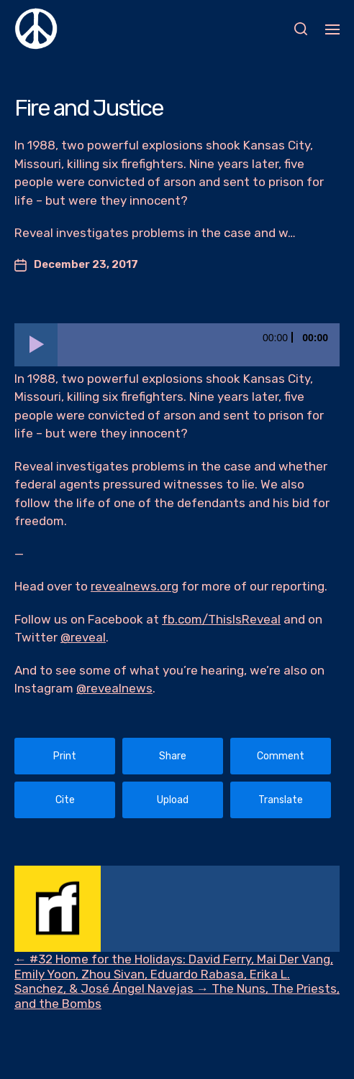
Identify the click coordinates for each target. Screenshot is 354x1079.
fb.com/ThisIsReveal (221, 619)
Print (64, 756)
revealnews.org (134, 586)
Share (172, 756)
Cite (65, 800)
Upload (173, 800)
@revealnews (114, 688)
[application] (177, 344)
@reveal (83, 637)
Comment (280, 756)
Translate (280, 800)
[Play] (36, 344)
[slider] (199, 344)
